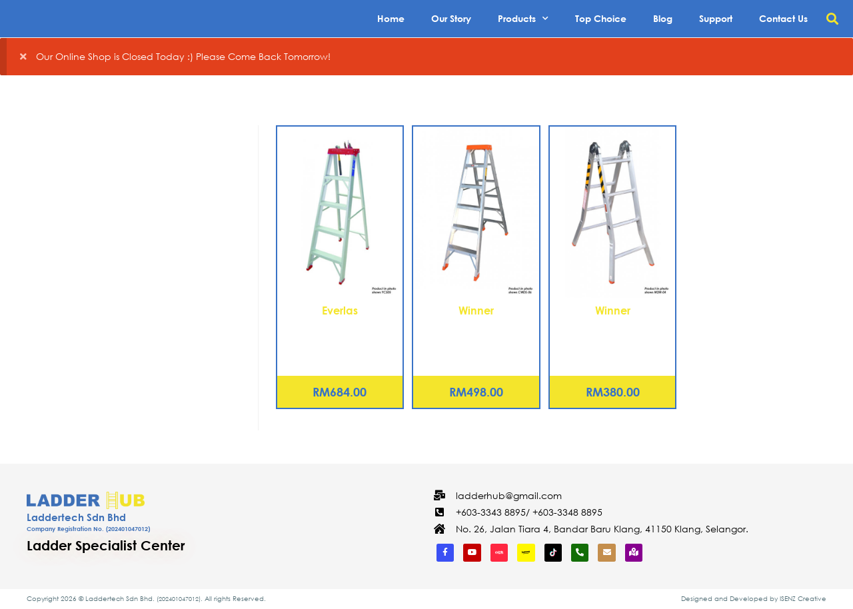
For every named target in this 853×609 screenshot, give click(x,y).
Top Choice (600, 18)
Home (391, 18)
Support (715, 18)
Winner (476, 310)
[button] (832, 19)
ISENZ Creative (803, 599)
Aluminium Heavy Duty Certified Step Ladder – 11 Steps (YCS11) (340, 341)
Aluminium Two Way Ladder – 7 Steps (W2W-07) (612, 334)
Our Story (451, 18)
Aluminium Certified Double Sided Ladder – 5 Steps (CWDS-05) (476, 341)
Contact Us (783, 18)
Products (523, 19)
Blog (662, 18)
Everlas (340, 310)
